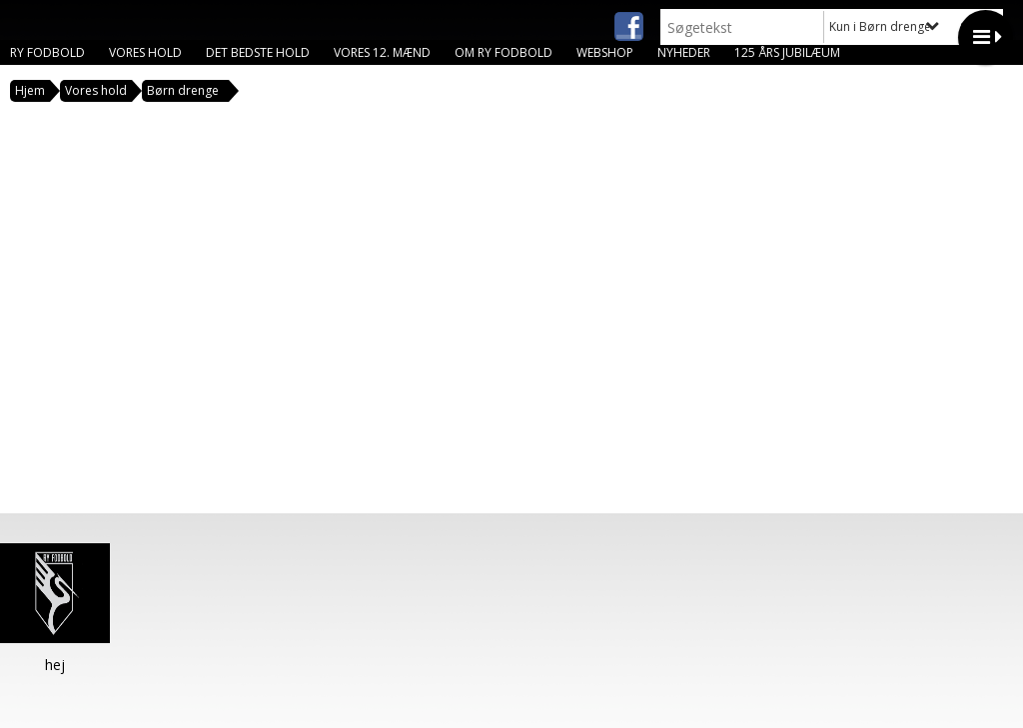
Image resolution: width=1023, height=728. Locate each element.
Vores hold (145, 52)
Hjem (30, 90)
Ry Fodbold (47, 52)
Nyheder (683, 52)
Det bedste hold (258, 52)
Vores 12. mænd (382, 52)
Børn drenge (183, 90)
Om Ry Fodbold (503, 52)
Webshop (604, 52)
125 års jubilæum (787, 52)
